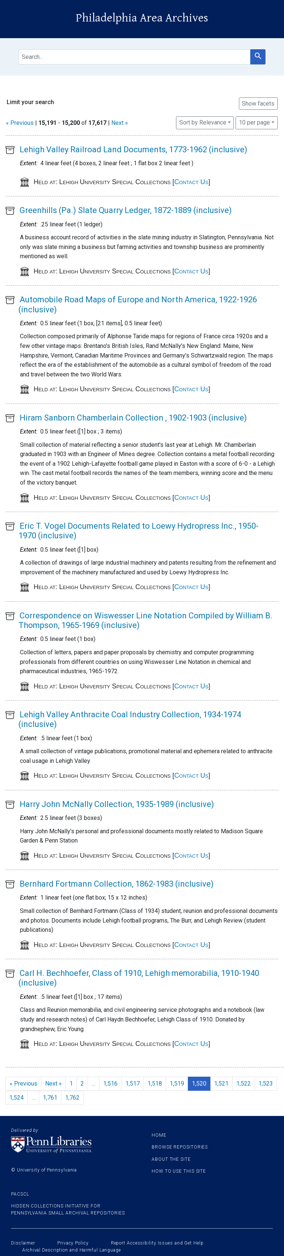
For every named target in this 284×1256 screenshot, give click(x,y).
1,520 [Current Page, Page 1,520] (199, 1083)
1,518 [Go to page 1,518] (155, 1083)
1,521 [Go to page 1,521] (221, 1083)
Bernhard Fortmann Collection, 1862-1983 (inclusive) (117, 883)
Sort (202, 122)
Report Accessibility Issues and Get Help (157, 1243)
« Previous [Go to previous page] (23, 1083)
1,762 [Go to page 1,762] (72, 1097)
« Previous (20, 122)
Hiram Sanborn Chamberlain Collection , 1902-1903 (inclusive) (133, 417)
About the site (171, 1159)
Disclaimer (23, 1243)
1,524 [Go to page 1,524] (16, 1097)
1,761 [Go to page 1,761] (50, 1097)
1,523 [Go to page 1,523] (265, 1083)
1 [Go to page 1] (71, 1083)
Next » (119, 122)
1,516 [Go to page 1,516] (110, 1083)
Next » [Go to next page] (53, 1083)
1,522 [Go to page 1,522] (243, 1083)
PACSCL (20, 1194)
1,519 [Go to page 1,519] (177, 1083)
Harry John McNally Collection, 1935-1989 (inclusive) (117, 804)
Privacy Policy (73, 1243)
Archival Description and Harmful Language (71, 1250)
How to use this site (179, 1171)
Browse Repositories (180, 1147)
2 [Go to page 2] (82, 1083)
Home (159, 1135)
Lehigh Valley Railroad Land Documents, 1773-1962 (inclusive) (133, 149)
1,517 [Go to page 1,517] (132, 1083)
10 (254, 122)
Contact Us (191, 182)
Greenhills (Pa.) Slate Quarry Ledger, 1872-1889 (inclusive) (126, 210)
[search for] (134, 56)
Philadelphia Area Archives (142, 18)
